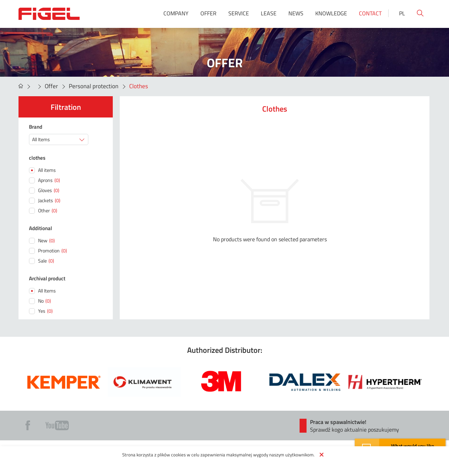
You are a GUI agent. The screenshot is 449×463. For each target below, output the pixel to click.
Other (47, 210)
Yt (57, 425)
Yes (45, 311)
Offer (208, 13)
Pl (402, 13)
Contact (370, 13)
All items (47, 170)
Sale (46, 260)
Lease (269, 13)
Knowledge (331, 13)
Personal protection (93, 86)
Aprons (49, 180)
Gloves (48, 190)
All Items (47, 290)
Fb (27, 425)
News (295, 13)
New (46, 240)
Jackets (49, 200)
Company (176, 13)
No (44, 300)
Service (238, 13)
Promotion (52, 250)
